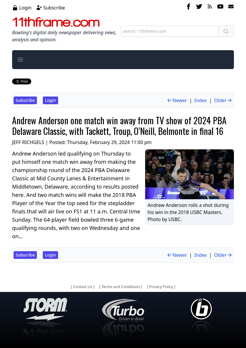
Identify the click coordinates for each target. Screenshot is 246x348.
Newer (177, 100)
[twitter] (199, 7)
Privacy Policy (161, 286)
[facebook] (188, 7)
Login (25, 7)
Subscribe (54, 7)
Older (223, 100)
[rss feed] (209, 7)
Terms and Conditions (120, 286)
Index (200, 100)
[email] (230, 7)
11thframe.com (56, 22)
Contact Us (82, 286)
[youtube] (220, 7)
